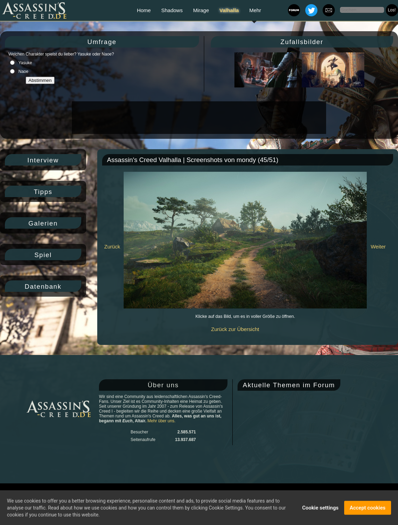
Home (144, 10)
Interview (43, 160)
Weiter (378, 246)
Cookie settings (320, 509)
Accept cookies (367, 509)
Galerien (43, 223)
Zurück (112, 246)
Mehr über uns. (162, 420)
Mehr (255, 10)
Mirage (201, 10)
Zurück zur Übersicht (235, 329)
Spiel (43, 255)
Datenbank (43, 286)
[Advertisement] (198, 117)
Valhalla (229, 10)
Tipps (43, 191)
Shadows (172, 10)
